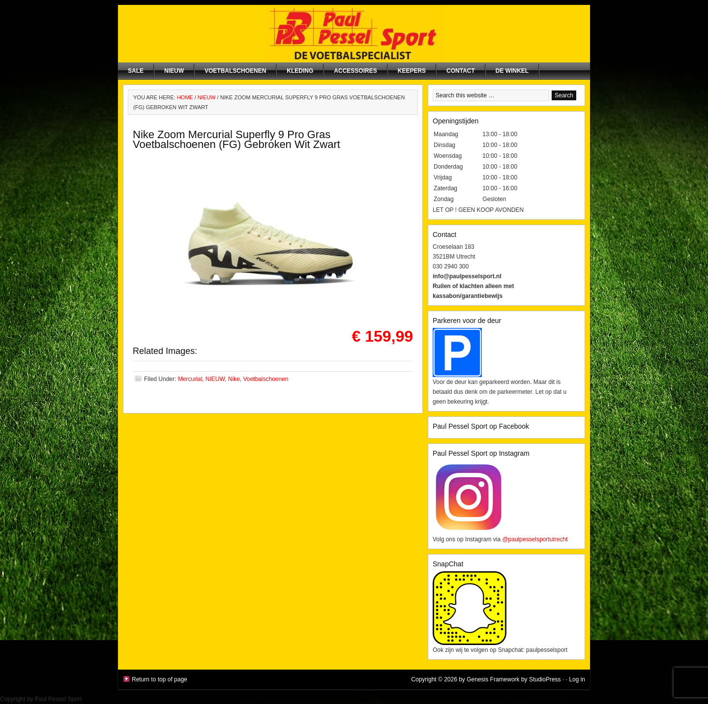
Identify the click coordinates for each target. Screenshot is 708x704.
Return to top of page (159, 679)
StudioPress (545, 679)
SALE (136, 70)
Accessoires (355, 70)
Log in (577, 679)
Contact (460, 70)
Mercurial (190, 379)
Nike (234, 379)
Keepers (412, 70)
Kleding (300, 70)
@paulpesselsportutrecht (534, 539)
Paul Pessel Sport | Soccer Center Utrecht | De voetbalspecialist (354, 33)
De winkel (512, 70)
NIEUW (174, 70)
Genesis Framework (493, 679)
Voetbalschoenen (235, 70)
